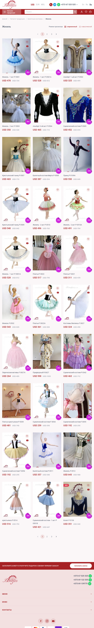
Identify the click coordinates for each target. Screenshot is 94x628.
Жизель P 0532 (8, 324)
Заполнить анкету (80, 566)
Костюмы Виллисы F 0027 (73, 324)
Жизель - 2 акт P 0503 (11, 127)
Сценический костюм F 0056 (13, 472)
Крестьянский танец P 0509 (13, 226)
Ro (87, 5)
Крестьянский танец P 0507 (13, 176)
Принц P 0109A (69, 176)
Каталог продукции (17, 20)
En (83, 5)
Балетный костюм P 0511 (43, 472)
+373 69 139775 (80, 584)
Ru (91, 5)
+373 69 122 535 (80, 580)
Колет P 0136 (68, 521)
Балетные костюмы (35, 20)
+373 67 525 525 (68, 5)
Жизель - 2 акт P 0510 (41, 226)
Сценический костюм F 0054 (44, 423)
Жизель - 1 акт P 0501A (42, 78)
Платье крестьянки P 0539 (13, 423)
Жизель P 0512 (69, 472)
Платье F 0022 (38, 275)
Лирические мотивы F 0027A (13, 373)
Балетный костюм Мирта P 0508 (46, 176)
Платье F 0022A (39, 324)
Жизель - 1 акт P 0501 (11, 78)
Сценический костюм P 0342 (74, 373)
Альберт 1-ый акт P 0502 (73, 78)
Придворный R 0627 (41, 373)
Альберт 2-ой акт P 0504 (42, 127)
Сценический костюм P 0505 (74, 127)
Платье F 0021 (69, 275)
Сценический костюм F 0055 (74, 423)
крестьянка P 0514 (9, 521)
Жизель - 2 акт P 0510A (72, 226)
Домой (4, 20)
